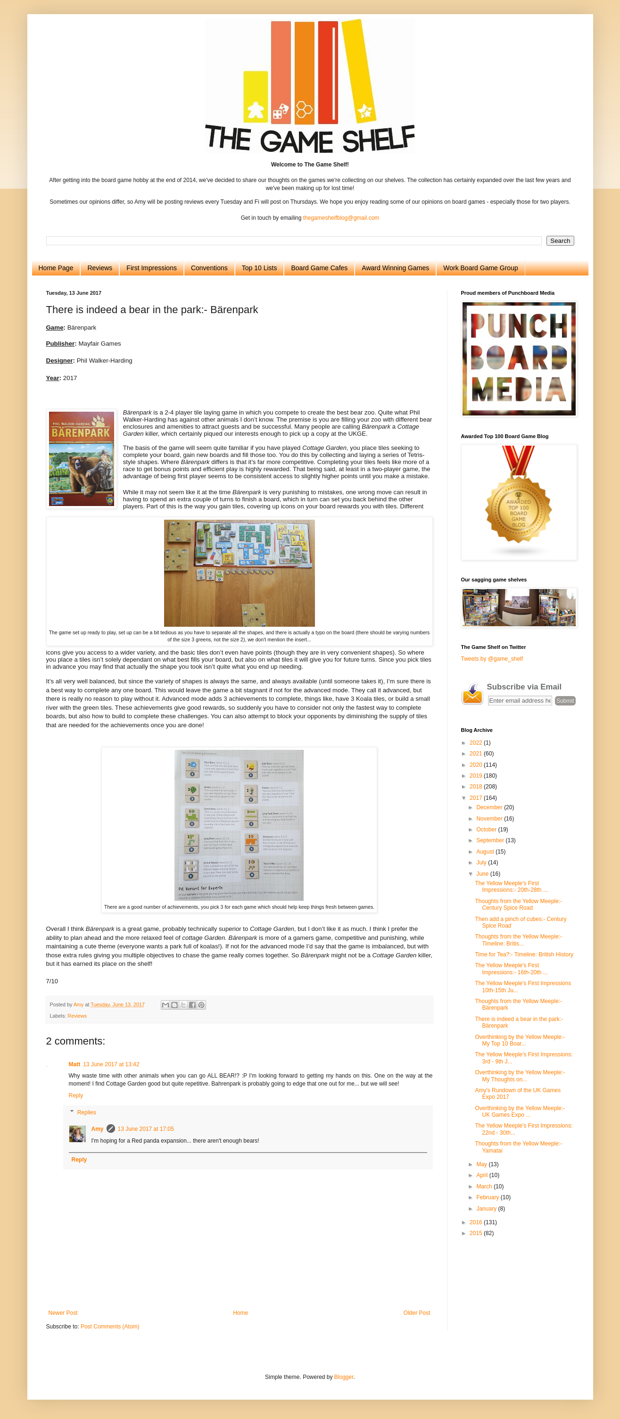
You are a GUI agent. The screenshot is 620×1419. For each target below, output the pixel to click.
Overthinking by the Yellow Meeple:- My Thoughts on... (520, 1075)
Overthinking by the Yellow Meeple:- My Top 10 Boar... (520, 1040)
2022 (477, 742)
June (483, 874)
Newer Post (63, 1313)
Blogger (344, 1377)
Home (240, 1313)
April (482, 1175)
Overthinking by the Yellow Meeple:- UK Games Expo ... (520, 1111)
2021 (477, 753)
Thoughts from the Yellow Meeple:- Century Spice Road (518, 904)
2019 (477, 775)
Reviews (99, 268)
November (490, 818)
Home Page (56, 268)
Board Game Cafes (319, 268)
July (482, 862)
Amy (97, 1129)
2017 (477, 798)
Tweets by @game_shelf (492, 659)
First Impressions (151, 268)
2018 (477, 786)
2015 (477, 1233)
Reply (76, 1095)
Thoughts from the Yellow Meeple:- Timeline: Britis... (518, 939)
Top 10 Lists (259, 268)
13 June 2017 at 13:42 (111, 1064)
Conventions (209, 268)
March (485, 1186)
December (490, 807)
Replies (86, 1112)
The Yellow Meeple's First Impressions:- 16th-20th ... (511, 968)
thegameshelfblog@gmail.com (341, 218)
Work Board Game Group (480, 268)
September (490, 840)
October (487, 829)
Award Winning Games (395, 268)
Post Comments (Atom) (110, 1326)
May (482, 1164)
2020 (477, 765)
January (487, 1208)
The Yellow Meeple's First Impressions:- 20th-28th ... (511, 886)
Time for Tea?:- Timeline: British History (524, 954)
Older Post (417, 1313)
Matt (75, 1064)
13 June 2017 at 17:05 (146, 1129)
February (488, 1197)
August (486, 851)
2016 (477, 1222)
